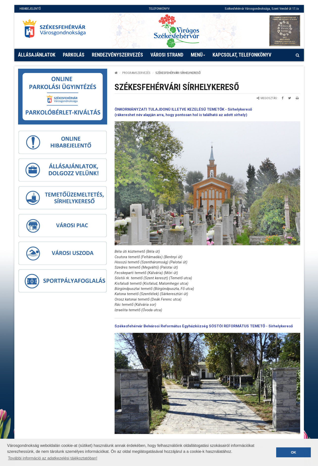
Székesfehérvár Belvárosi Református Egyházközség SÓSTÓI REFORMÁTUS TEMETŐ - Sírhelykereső (204, 326)
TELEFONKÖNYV (159, 8)
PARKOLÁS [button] (73, 55)
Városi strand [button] (166, 55)
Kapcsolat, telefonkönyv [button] (242, 55)
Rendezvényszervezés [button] (117, 55)
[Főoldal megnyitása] (56, 30)
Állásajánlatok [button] (36, 55)
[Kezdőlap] (116, 73)
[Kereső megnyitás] (298, 55)
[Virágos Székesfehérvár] (176, 31)
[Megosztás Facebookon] (282, 98)
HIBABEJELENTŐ (30, 8)
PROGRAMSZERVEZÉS (136, 73)
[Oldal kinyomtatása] (297, 98)
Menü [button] (198, 56)
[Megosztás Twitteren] (289, 98)
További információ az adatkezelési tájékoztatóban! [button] (52, 458)
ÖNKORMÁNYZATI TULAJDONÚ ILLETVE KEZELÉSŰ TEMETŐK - (171, 109)
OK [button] (293, 452)
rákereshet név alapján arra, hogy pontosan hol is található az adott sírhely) (181, 115)
